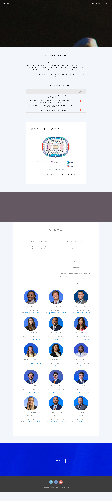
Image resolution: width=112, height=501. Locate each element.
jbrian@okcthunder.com (58, 392)
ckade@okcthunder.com (83, 312)
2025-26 (8, 3)
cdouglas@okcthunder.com (58, 421)
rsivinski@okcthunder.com (33, 339)
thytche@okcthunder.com (33, 312)
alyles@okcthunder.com (83, 392)
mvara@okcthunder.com (83, 339)
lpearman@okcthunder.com (33, 363)
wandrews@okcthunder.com (58, 312)
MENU (106, 3)
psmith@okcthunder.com (58, 366)
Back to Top (96, 3)
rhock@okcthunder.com (83, 421)
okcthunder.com (65, 487)
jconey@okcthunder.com (83, 366)
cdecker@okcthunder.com (33, 421)
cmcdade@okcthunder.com (58, 339)
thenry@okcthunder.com (33, 392)
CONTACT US (56, 460)
